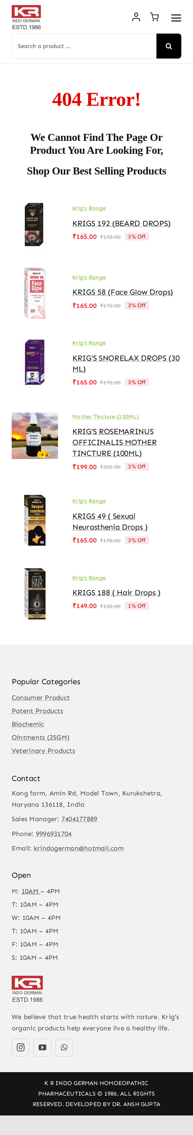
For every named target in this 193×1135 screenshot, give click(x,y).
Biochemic (28, 724)
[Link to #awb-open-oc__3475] (176, 17)
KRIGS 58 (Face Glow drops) (122, 292)
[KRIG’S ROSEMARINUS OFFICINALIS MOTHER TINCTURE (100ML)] (35, 416)
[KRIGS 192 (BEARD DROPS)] (35, 204)
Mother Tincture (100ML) (105, 416)
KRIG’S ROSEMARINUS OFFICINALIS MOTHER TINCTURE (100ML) (114, 442)
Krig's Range (89, 208)
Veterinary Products (43, 750)
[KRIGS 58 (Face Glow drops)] (35, 273)
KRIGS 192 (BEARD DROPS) (121, 223)
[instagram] (21, 1048)
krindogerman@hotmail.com (79, 848)
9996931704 (54, 834)
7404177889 (79, 819)
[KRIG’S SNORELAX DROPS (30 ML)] (35, 342)
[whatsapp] (64, 1048)
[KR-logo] (26, 8)
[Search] (168, 46)
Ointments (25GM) (41, 737)
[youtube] (42, 1048)
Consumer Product (41, 697)
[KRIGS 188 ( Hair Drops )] (35, 574)
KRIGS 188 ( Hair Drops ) (116, 592)
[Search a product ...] (84, 46)
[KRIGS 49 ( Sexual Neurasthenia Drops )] (35, 500)
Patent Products (37, 711)
